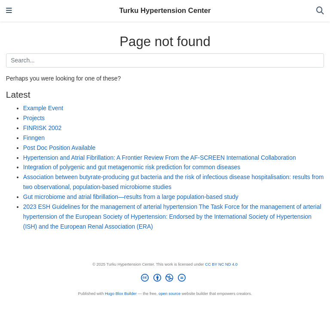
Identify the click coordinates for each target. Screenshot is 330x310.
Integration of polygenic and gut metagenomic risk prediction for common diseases (131, 167)
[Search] (320, 11)
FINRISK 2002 (42, 127)
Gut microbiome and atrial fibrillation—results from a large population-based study (130, 196)
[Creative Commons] (165, 279)
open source (169, 293)
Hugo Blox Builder (121, 293)
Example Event (43, 108)
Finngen (34, 137)
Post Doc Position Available (59, 147)
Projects (34, 118)
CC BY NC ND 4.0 (221, 264)
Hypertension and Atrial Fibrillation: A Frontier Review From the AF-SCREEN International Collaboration (159, 157)
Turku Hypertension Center (165, 10)
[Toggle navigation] (9, 11)
